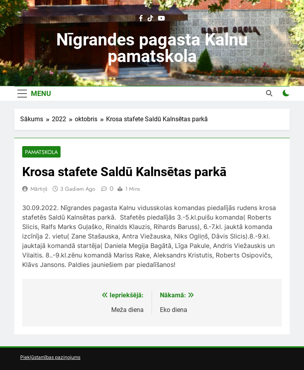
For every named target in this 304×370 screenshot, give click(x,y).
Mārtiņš (39, 189)
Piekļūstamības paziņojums (50, 357)
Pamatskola (41, 152)
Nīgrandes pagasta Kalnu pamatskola (152, 48)
